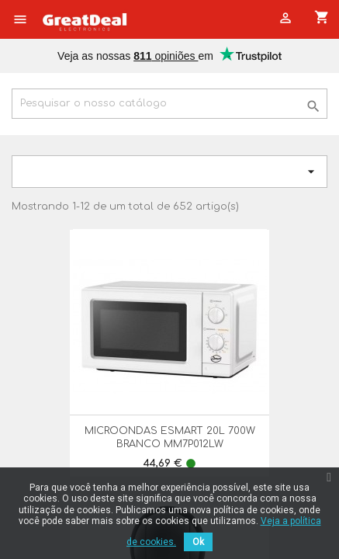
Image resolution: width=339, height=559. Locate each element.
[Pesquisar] (169, 104)
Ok (198, 541)
